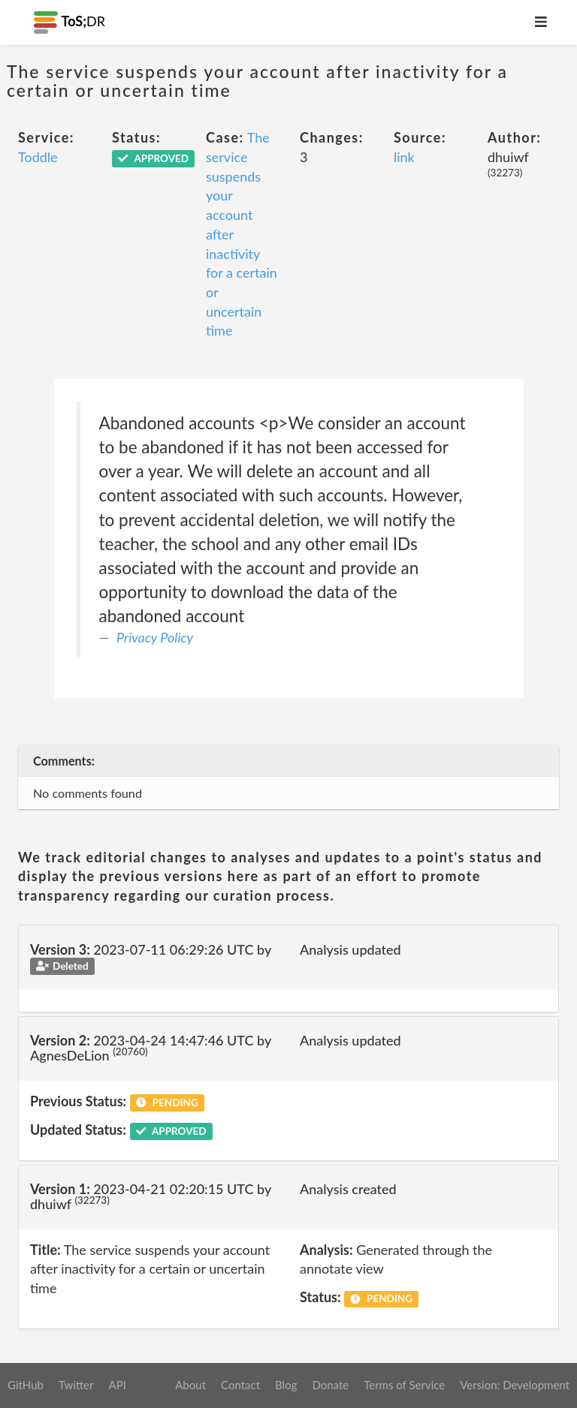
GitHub (26, 1384)
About (190, 1384)
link (404, 157)
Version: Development (514, 1384)
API (116, 1384)
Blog (286, 1384)
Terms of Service (404, 1384)
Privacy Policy (154, 637)
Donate (330, 1384)
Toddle (38, 157)
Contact (240, 1384)
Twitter (76, 1384)
